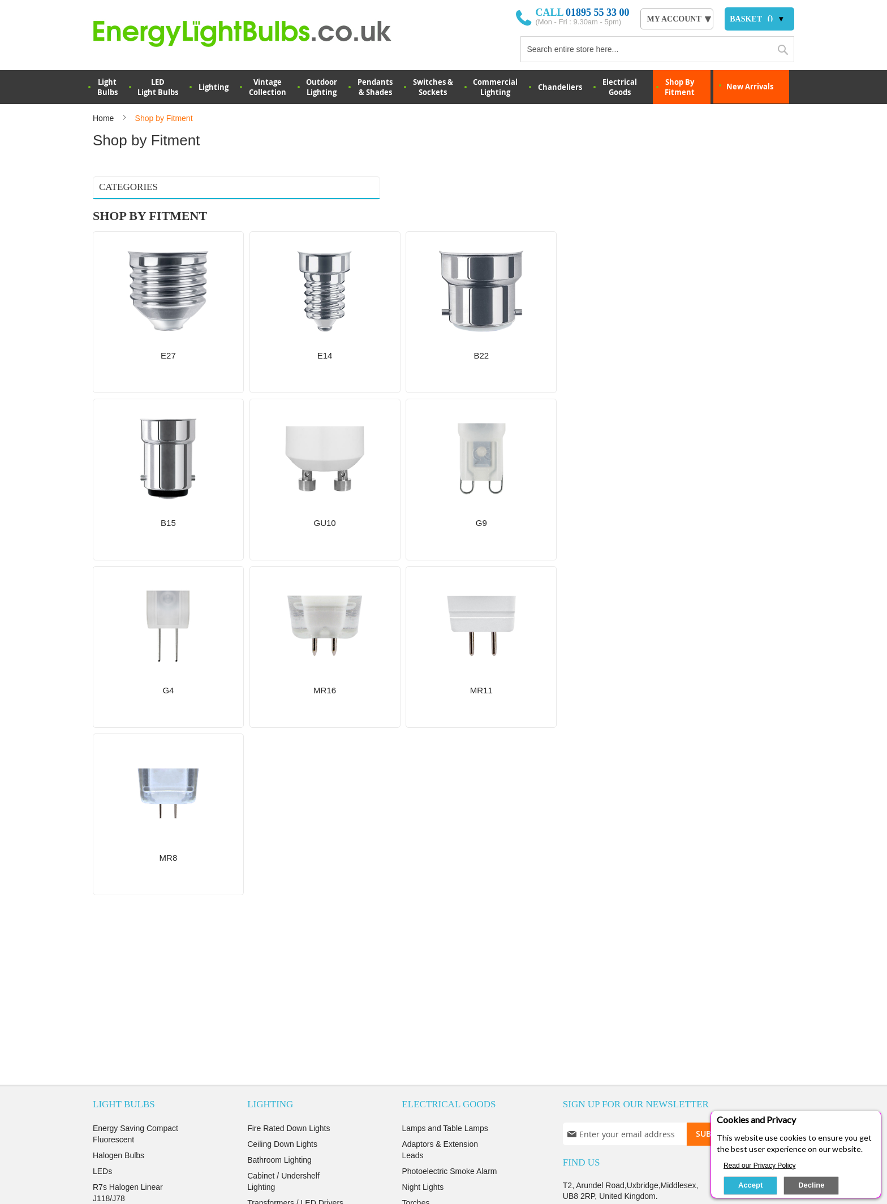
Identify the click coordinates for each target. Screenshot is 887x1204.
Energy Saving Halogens (136, 904)
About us (109, 1112)
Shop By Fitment (680, 87)
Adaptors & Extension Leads (440, 792)
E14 (105, 227)
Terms (358, 1112)
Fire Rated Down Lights (288, 770)
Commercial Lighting (495, 87)
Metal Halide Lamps (128, 888)
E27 (105, 212)
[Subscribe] (717, 776)
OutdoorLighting (321, 87)
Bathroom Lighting (279, 802)
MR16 (108, 315)
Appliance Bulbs (121, 856)
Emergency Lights (279, 967)
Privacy (268, 1112)
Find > (436, 987)
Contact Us (594, 976)
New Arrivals (749, 86)
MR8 (106, 344)
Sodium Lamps (119, 872)
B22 (105, 241)
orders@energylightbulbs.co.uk (632, 869)
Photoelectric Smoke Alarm (449, 813)
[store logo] (258, 33)
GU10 (108, 271)
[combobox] (657, 49)
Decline (811, 1185)
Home (104, 118)
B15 (105, 256)
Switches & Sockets (433, 87)
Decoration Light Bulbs (133, 951)
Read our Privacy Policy (759, 1166)
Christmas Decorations (287, 951)
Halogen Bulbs (118, 797)
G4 (103, 300)
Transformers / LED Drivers (295, 845)
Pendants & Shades (375, 87)
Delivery (158, 1112)
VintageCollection (267, 87)
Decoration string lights (287, 935)
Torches (415, 845)
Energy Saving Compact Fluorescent (135, 776)
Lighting (214, 87)
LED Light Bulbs (157, 87)
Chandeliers (560, 87)
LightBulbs (107, 87)
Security (314, 1112)
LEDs (102, 813)
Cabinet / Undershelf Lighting (283, 824)
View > (435, 922)
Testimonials (213, 1112)
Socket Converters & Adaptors (283, 883)
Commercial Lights (280, 983)
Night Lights (423, 829)
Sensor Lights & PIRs (284, 999)
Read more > (436, 1054)
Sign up (704, 1112)
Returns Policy (413, 1112)
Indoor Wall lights (277, 920)
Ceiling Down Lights (282, 786)
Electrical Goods (619, 87)
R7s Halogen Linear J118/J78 (128, 835)
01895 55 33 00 (598, 12)
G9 (103, 286)
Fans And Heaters (433, 861)
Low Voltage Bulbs (125, 920)
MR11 (108, 330)
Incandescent (116, 935)
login (660, 1112)
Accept (750, 1185)
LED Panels (268, 904)
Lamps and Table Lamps (445, 770)
